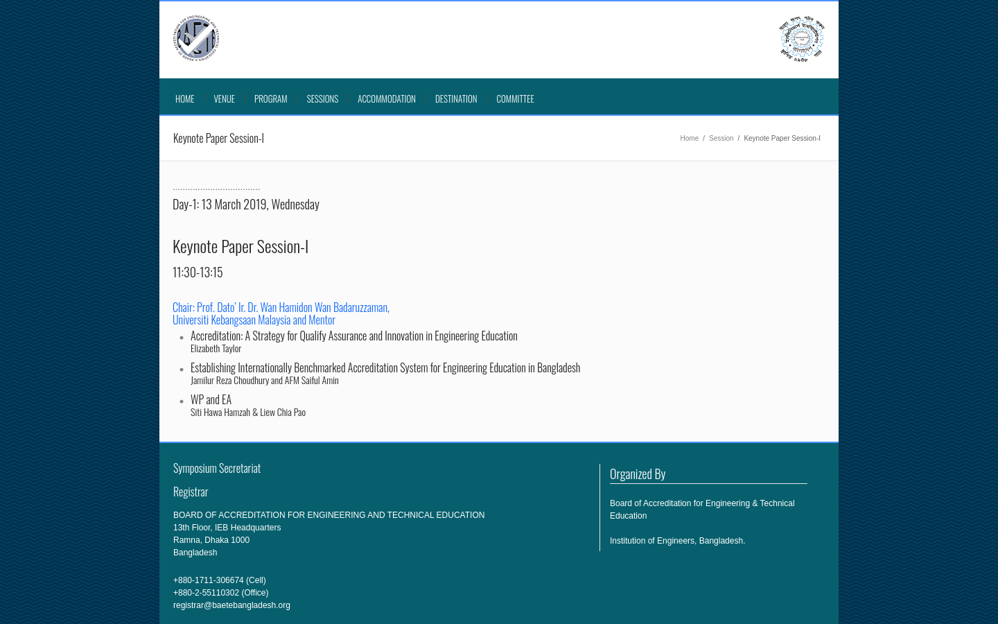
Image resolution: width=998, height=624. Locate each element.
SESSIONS (323, 98)
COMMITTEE (515, 98)
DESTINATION (456, 98)
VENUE (224, 98)
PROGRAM (271, 98)
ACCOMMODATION (387, 98)
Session (721, 138)
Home (185, 98)
